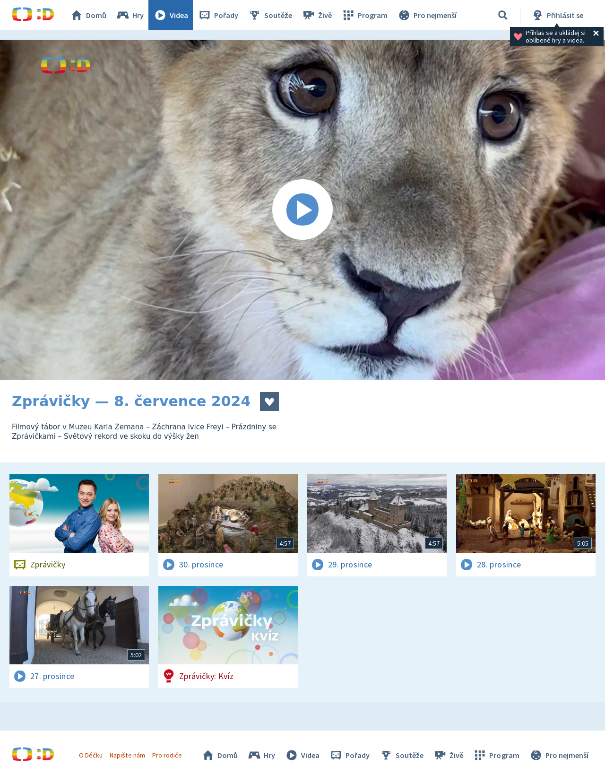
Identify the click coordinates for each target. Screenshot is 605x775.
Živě (317, 15)
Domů (87, 15)
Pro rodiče (167, 755)
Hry (130, 15)
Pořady (218, 15)
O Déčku (91, 755)
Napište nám (127, 755)
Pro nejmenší (427, 15)
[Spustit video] (302, 210)
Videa (170, 15)
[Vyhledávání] (503, 15)
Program (364, 15)
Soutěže (270, 15)
